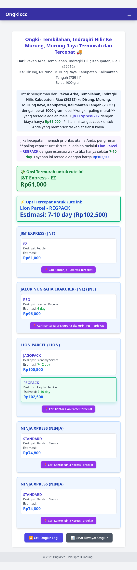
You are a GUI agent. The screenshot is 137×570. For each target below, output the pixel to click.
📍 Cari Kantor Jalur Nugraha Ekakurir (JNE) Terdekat (68, 325)
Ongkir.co (17, 14)
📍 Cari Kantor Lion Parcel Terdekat (68, 409)
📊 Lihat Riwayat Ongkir (89, 538)
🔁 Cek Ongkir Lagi (43, 538)
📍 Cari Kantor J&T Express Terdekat (68, 270)
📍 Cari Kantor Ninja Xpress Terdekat (68, 465)
